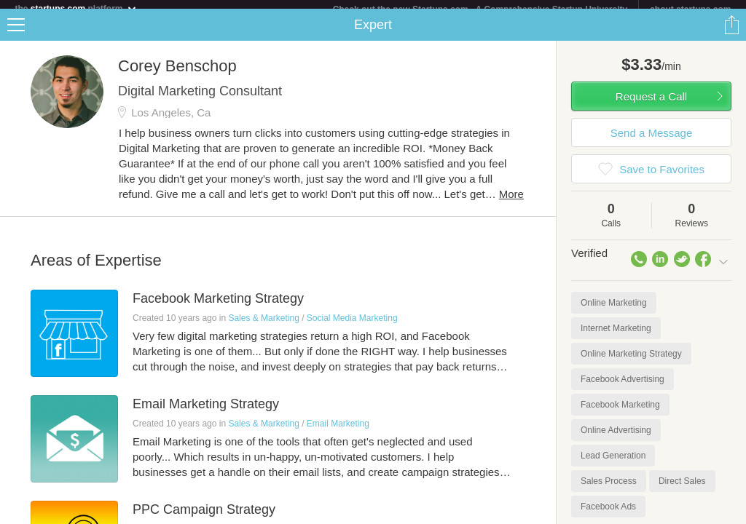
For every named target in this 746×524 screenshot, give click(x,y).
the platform (76, 8)
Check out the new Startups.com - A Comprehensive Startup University (480, 9)
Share (731, 33)
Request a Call (651, 105)
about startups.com (690, 9)
